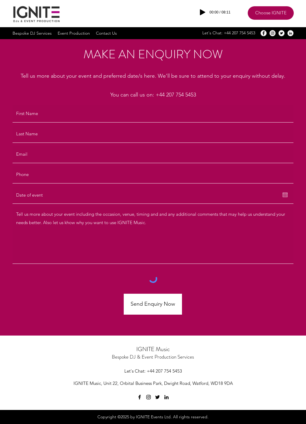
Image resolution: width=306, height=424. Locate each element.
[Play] (202, 12)
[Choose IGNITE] (271, 13)
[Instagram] (273, 33)
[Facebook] (264, 33)
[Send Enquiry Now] (153, 304)
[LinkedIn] (290, 33)
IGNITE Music (153, 349)
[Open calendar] (285, 194)
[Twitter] (281, 33)
